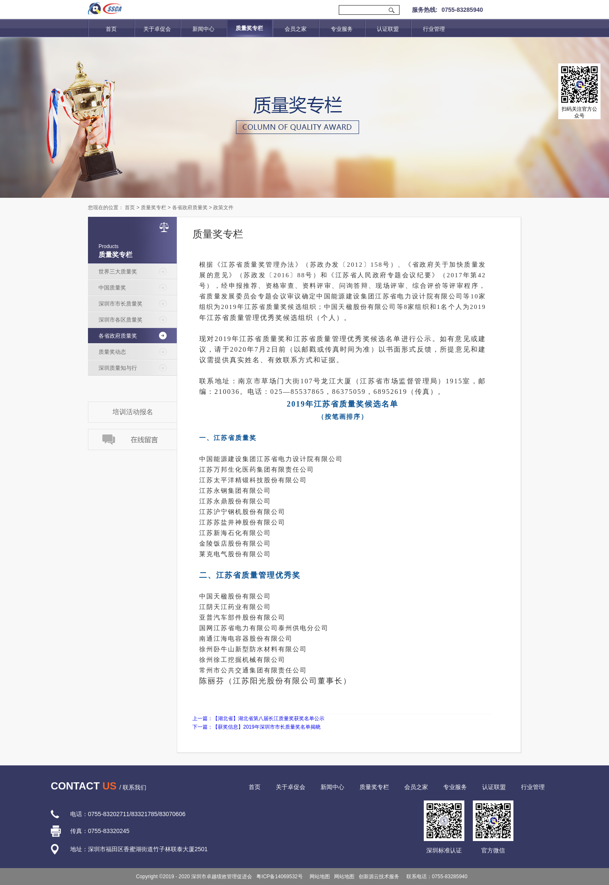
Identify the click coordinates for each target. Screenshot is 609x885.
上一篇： (258, 718)
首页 (111, 29)
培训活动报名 (132, 411)
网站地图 (318, 877)
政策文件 (223, 207)
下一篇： (256, 727)
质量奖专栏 (153, 207)
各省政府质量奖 (190, 207)
